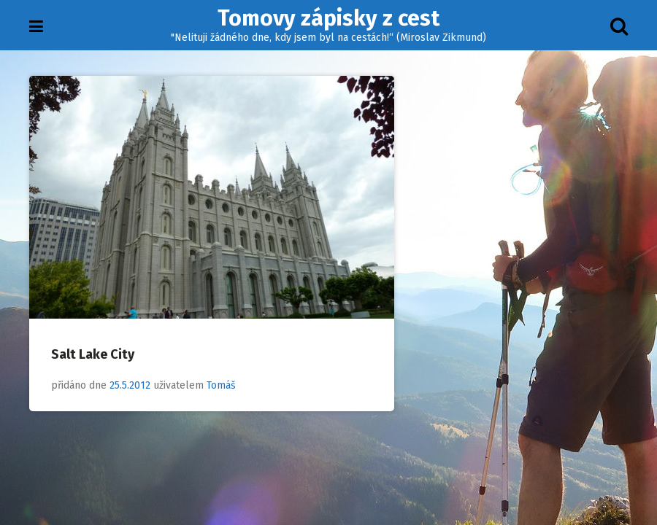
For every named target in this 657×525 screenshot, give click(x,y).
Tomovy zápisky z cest (328, 18)
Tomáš (221, 385)
